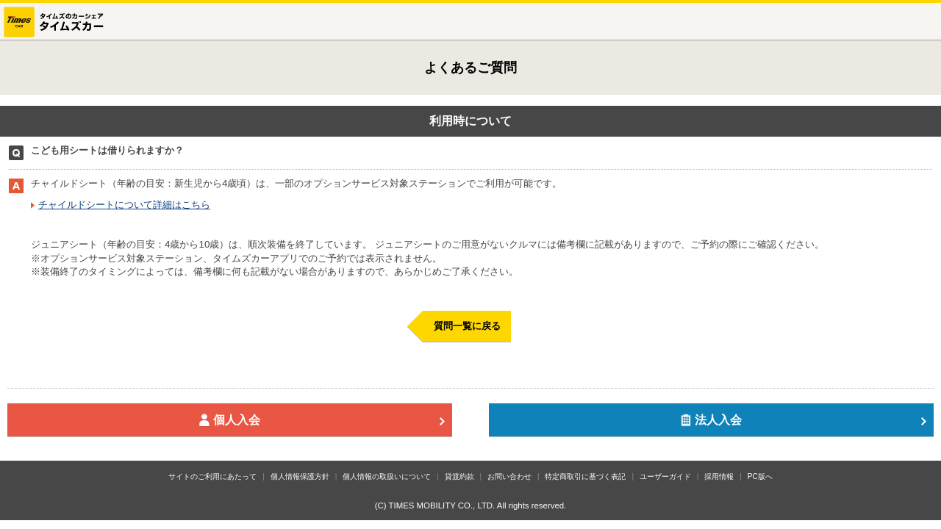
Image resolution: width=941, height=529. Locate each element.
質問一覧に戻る (467, 325)
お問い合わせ (509, 476)
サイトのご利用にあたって (212, 476)
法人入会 (803, 420)
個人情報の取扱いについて (387, 476)
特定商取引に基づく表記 (585, 476)
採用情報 (719, 476)
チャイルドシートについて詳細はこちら (124, 204)
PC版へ (760, 476)
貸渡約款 (459, 476)
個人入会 (322, 420)
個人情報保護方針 (300, 476)
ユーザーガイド (665, 476)
